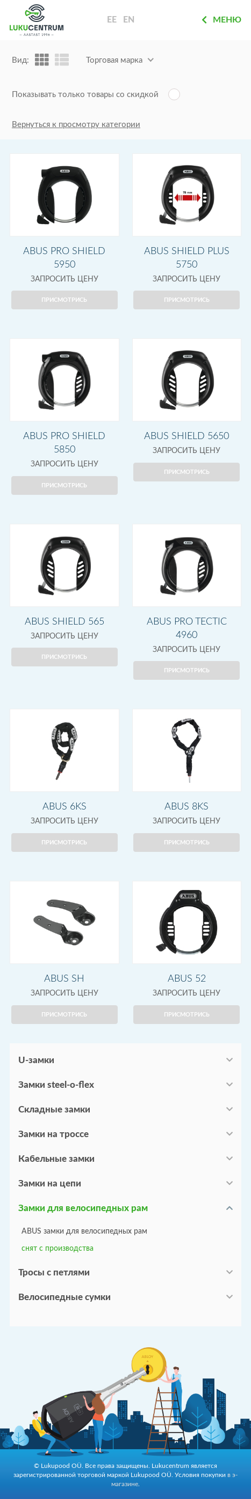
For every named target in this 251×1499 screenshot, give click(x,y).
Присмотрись (64, 300)
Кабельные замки (56, 1158)
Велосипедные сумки (64, 1297)
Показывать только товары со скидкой (85, 95)
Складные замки (54, 1109)
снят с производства (57, 1248)
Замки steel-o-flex (56, 1084)
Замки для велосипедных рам (83, 1208)
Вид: (20, 60)
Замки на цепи (49, 1183)
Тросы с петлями (54, 1272)
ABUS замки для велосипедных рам (84, 1231)
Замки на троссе (53, 1134)
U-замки (36, 1060)
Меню (221, 20)
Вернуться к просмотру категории (76, 125)
